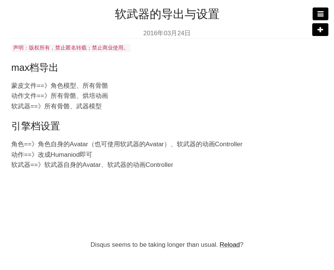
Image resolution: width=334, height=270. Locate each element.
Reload (230, 244)
